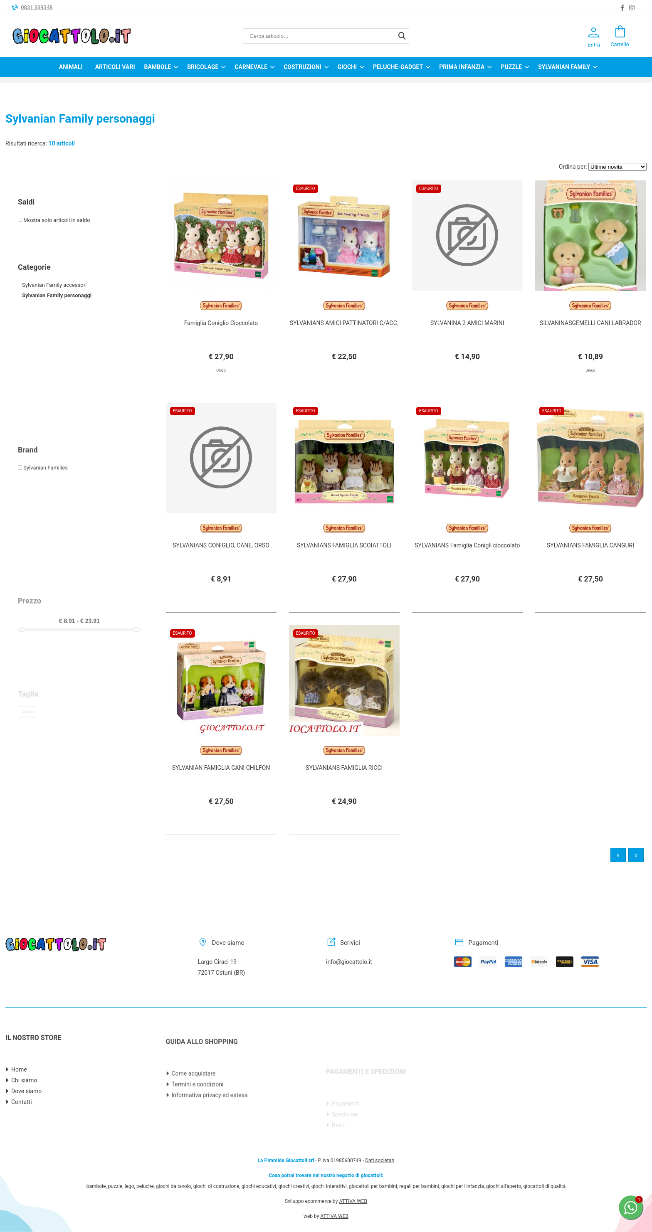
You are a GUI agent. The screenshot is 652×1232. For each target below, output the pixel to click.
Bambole (157, 67)
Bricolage (202, 67)
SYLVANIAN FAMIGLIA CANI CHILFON (221, 797)
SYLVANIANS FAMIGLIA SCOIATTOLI (344, 585)
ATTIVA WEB (353, 1161)
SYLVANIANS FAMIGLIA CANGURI (590, 575)
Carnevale (251, 67)
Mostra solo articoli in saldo (54, 220)
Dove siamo (26, 1131)
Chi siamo (24, 1120)
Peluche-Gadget (398, 67)
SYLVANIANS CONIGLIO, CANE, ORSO (221, 575)
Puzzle (511, 67)
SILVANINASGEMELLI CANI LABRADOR (590, 323)
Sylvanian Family (564, 67)
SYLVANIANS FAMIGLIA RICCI (344, 797)
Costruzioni (302, 67)
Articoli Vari (115, 67)
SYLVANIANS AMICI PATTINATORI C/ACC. (344, 323)
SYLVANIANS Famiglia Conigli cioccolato (467, 575)
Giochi (347, 67)
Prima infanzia (461, 67)
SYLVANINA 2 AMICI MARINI (467, 323)
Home (19, 1109)
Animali (71, 67)
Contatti (21, 1141)
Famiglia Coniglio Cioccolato (221, 323)
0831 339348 (36, 7)
